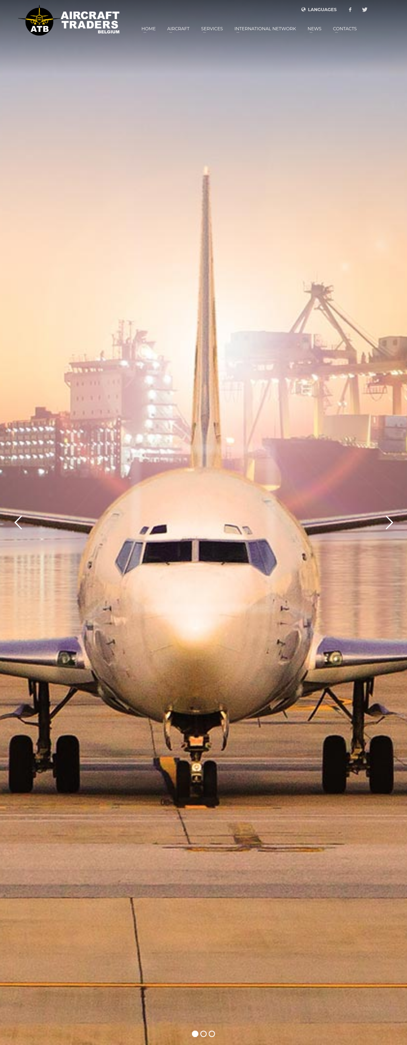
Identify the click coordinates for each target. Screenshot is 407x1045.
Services (212, 28)
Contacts (345, 28)
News (315, 28)
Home (148, 28)
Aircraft (178, 28)
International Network (265, 28)
